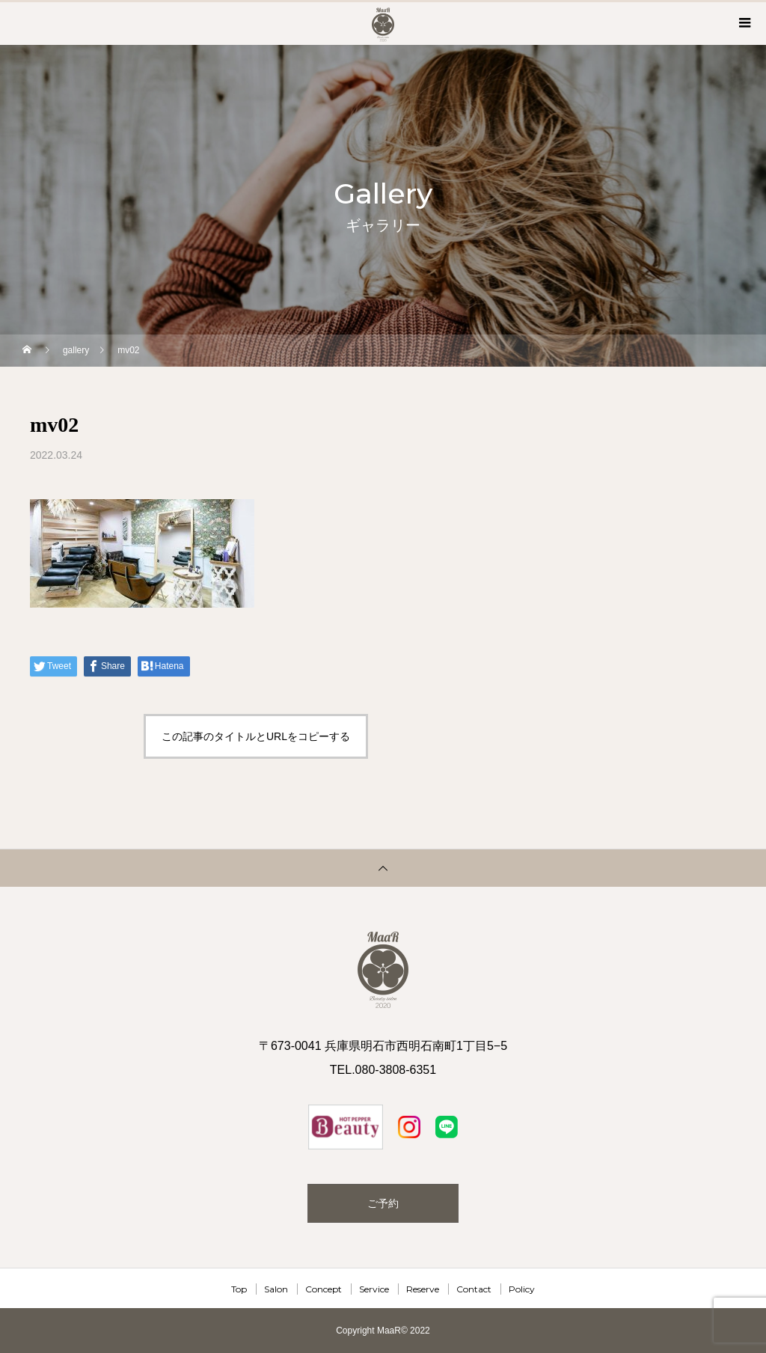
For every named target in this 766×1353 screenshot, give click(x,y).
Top (239, 1289)
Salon (276, 1289)
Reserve (422, 1289)
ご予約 (383, 1203)
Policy (522, 1289)
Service (374, 1289)
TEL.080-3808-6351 (383, 1069)
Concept (323, 1289)
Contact (473, 1289)
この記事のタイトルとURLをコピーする (256, 736)
